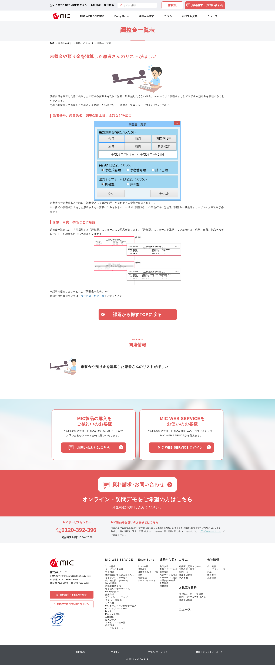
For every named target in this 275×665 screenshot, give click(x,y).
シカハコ (109, 603)
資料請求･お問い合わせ (138, 484)
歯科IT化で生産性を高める (192, 597)
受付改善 (164, 566)
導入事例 (183, 577)
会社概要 (211, 566)
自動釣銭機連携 (113, 586)
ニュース (212, 16)
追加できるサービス (148, 572)
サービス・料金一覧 (92, 295)
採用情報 (109, 5)
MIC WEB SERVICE (92, 16)
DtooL (108, 611)
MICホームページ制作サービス (120, 605)
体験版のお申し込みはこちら (119, 575)
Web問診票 (111, 583)
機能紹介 (142, 569)
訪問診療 (164, 586)
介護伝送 (109, 594)
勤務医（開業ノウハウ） (191, 566)
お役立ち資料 (189, 16)
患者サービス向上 (168, 575)
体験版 (172, 5)
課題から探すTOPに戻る (137, 314)
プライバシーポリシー (210, 531)
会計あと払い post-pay (117, 580)
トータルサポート (114, 628)
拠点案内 (211, 575)
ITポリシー (116, 652)
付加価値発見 (185, 575)
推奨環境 (109, 625)
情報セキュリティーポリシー (210, 652)
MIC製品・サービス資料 (191, 594)
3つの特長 (110, 566)
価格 (140, 575)
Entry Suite (122, 16)
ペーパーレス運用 (168, 577)
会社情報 (95, 5)
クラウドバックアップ (116, 597)
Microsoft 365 (112, 614)
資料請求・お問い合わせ (205, 6)
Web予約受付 (112, 591)
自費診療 (164, 583)
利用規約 (80, 652)
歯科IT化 (183, 572)
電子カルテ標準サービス (117, 589)
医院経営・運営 (187, 569)
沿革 (209, 572)
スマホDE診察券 (113, 600)
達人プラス (110, 620)
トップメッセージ (216, 569)
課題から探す (146, 16)
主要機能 (109, 572)
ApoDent (109, 617)
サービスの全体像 (114, 569)
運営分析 (164, 572)
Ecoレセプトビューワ (116, 608)
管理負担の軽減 (167, 580)
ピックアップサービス (116, 577)
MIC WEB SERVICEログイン (69, 5)
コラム (168, 16)
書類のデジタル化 (168, 569)
